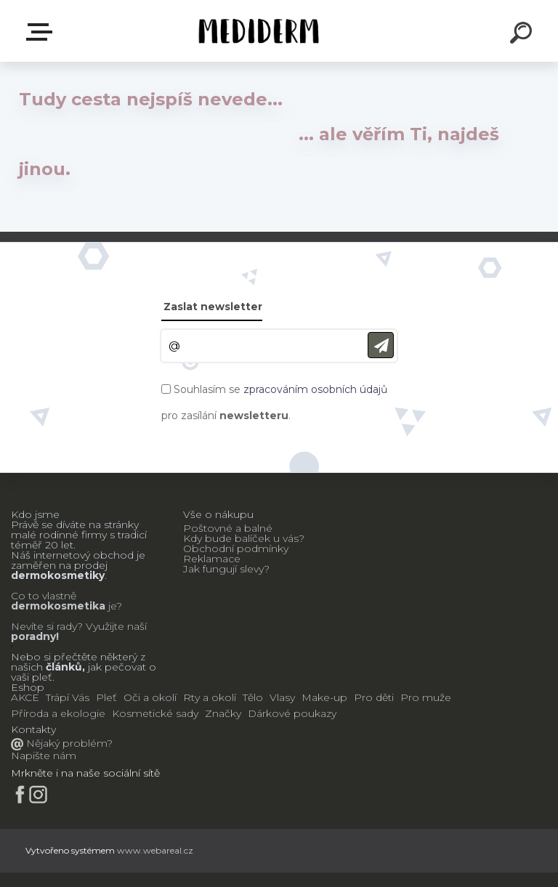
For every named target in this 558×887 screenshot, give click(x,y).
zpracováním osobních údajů (315, 389)
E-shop (42, 32)
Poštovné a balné (227, 528)
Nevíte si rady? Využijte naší (79, 626)
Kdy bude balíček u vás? (243, 538)
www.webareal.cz (155, 850)
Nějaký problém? (68, 743)
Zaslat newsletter (212, 306)
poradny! (35, 636)
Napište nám (43, 755)
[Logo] (257, 31)
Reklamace (211, 559)
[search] (523, 35)
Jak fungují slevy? (226, 569)
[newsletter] (380, 345)
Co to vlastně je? (66, 600)
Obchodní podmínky (235, 548)
